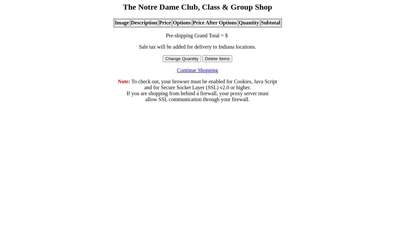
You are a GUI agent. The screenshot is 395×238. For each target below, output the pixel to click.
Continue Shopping (197, 70)
